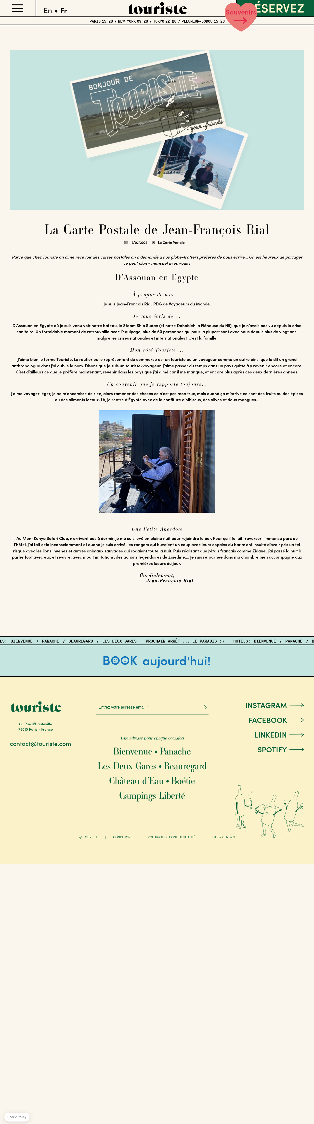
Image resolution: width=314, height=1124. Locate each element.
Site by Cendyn (223, 837)
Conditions (122, 837)
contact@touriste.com (40, 743)
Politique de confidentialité (171, 837)
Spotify (272, 749)
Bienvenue (132, 751)
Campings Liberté (152, 795)
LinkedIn (271, 734)
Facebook (268, 719)
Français (63, 8)
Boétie (183, 780)
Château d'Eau (136, 780)
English (48, 8)
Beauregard (185, 766)
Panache (175, 751)
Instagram (266, 705)
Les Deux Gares (127, 766)
